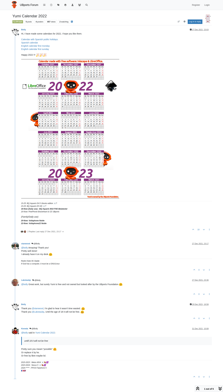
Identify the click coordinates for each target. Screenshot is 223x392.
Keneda (24, 329)
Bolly (23, 30)
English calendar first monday (35, 46)
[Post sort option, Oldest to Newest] (178, 21)
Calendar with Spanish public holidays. (39, 39)
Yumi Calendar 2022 (45, 332)
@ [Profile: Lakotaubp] (38, 312)
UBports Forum (29, 4)
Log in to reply (195, 22)
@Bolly (35, 244)
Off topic (17, 22)
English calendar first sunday (35, 49)
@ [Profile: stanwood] (37, 308)
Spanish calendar (29, 42)
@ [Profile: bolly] (24, 247)
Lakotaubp (26, 280)
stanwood (25, 244)
